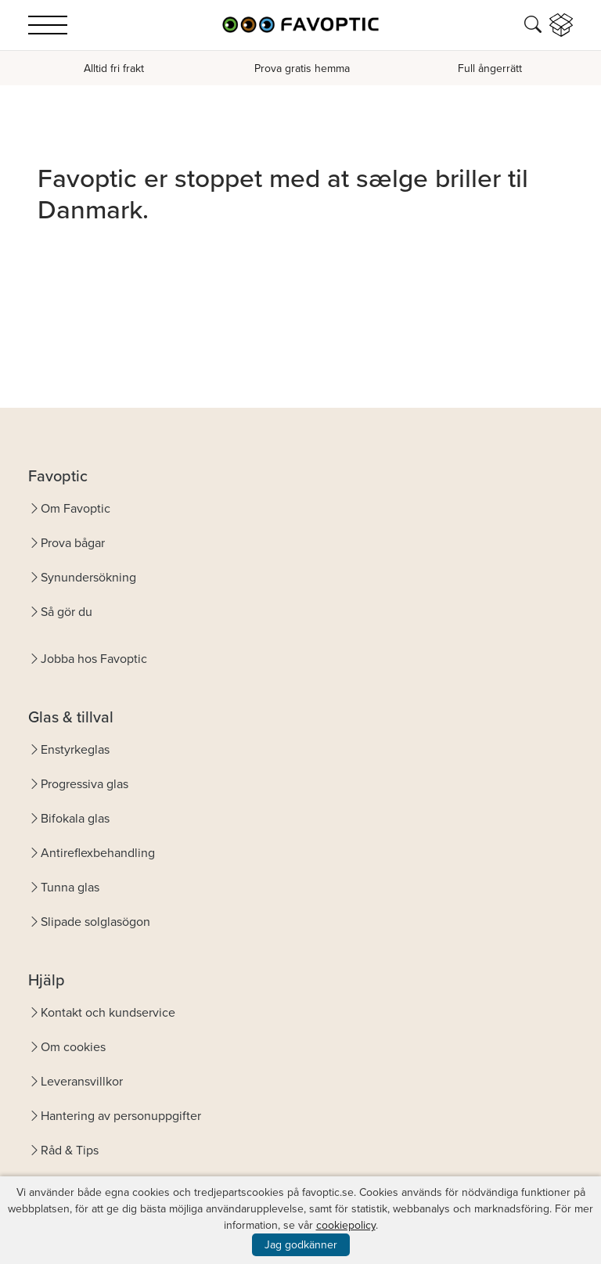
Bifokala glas (75, 818)
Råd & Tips (70, 1150)
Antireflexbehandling (98, 853)
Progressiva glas (84, 784)
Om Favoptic (75, 508)
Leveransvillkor (82, 1081)
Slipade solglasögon (95, 922)
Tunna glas (70, 887)
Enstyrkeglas (75, 749)
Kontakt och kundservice (108, 1012)
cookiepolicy (346, 1225)
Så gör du (66, 612)
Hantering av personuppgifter (121, 1116)
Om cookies (73, 1047)
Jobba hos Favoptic (94, 659)
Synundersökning (88, 577)
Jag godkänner (301, 1245)
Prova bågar (73, 543)
